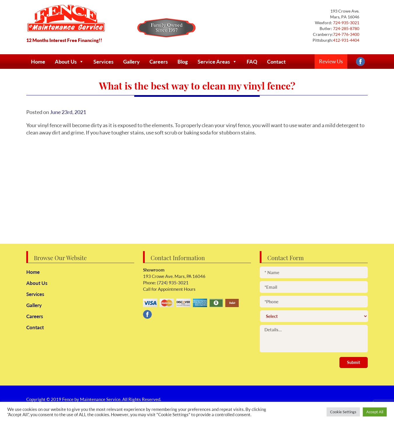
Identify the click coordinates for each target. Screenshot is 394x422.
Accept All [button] (374, 411)
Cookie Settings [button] (343, 411)
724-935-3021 (345, 22)
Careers (158, 61)
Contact (276, 61)
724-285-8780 (345, 28)
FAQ (252, 61)
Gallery (131, 61)
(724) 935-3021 (172, 283)
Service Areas (217, 61)
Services (103, 61)
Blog (182, 61)
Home (38, 61)
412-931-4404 (346, 40)
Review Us (331, 61)
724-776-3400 (346, 34)
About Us (69, 61)
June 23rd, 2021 (68, 112)
